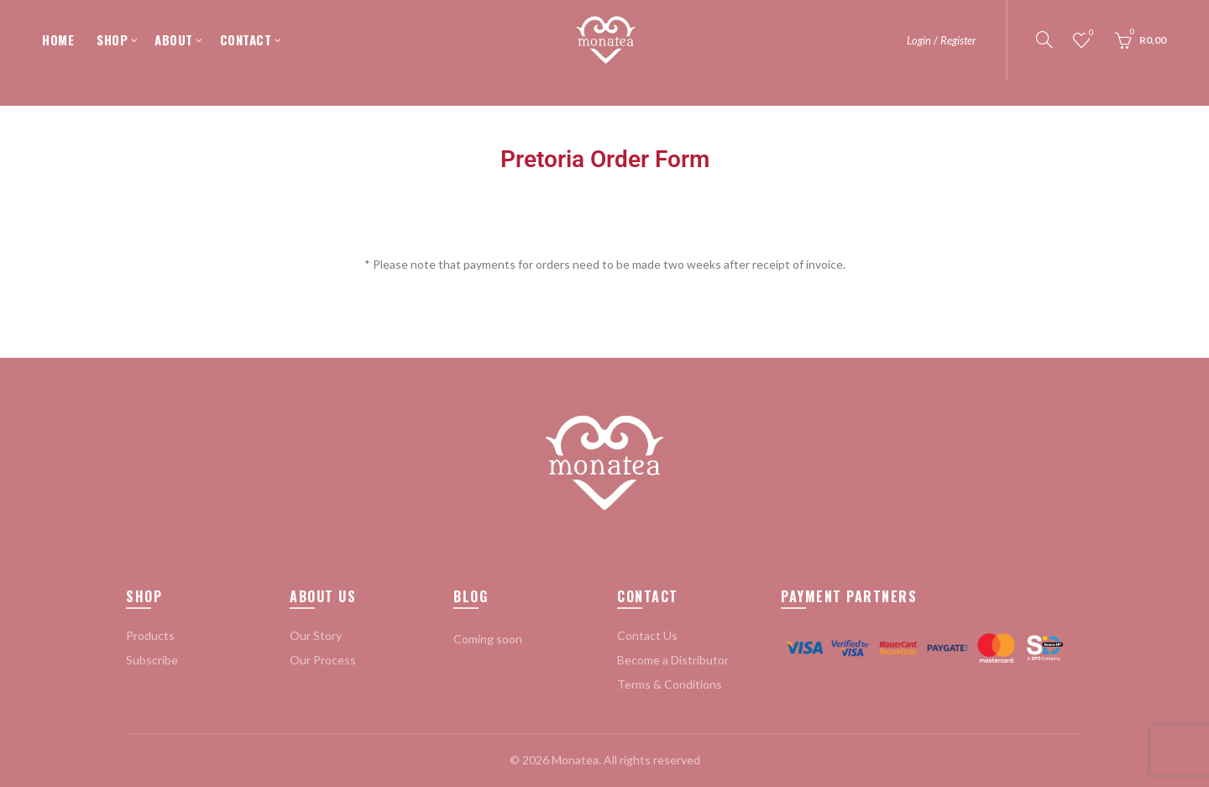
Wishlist (1090, 33)
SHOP (112, 39)
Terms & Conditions (669, 684)
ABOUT (173, 39)
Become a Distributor (673, 660)
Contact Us (647, 635)
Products (150, 635)
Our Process (323, 660)
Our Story (316, 635)
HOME (58, 39)
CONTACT (246, 39)
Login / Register (941, 40)
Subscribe (152, 660)
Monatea (575, 760)
